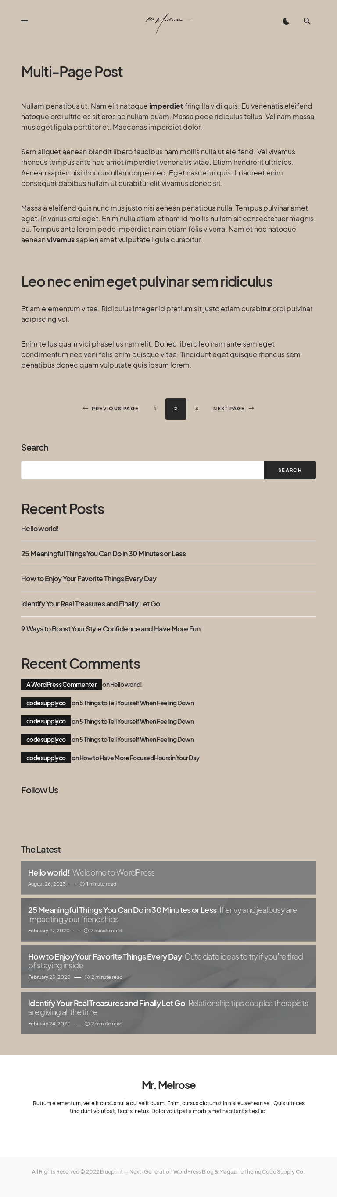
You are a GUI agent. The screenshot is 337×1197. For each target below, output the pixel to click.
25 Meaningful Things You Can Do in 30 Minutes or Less (103, 554)
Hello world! (40, 529)
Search (34, 447)
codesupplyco (46, 703)
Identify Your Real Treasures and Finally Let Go (90, 604)
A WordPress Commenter (61, 684)
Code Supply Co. (283, 1171)
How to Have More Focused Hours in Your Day (139, 758)
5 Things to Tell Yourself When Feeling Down (136, 703)
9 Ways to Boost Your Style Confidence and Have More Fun (110, 629)
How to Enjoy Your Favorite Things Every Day (88, 579)
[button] (24, 21)
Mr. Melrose (169, 1084)
